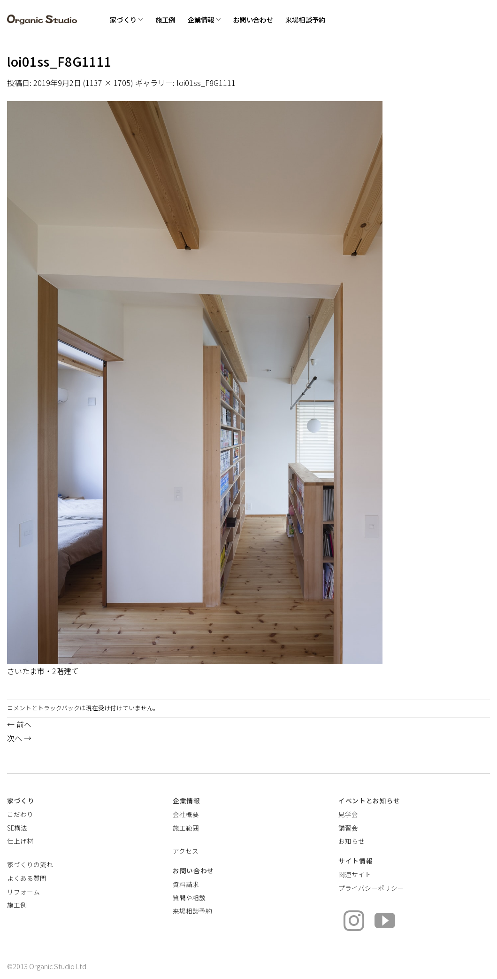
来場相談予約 (305, 19)
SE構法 (17, 827)
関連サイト (354, 874)
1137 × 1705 (107, 82)
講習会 (348, 827)
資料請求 (186, 884)
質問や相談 (189, 897)
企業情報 (204, 19)
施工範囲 (186, 827)
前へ (19, 724)
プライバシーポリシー (371, 888)
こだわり (20, 814)
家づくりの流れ (30, 864)
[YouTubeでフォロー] (385, 922)
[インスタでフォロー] (354, 922)
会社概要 (186, 814)
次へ (19, 738)
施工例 (165, 19)
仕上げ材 (20, 841)
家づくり (126, 19)
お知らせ (351, 841)
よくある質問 (26, 878)
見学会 (348, 814)
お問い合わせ (253, 19)
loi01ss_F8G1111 (206, 82)
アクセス (186, 850)
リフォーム (23, 891)
